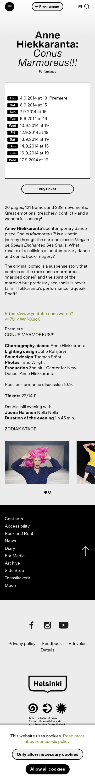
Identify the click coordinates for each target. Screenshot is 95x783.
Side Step (14, 571)
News (10, 541)
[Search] (86, 6)
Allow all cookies (47, 769)
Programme (47, 6)
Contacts (14, 519)
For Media (15, 556)
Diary (10, 548)
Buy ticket (47, 189)
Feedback (52, 644)
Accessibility (17, 526)
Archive (12, 563)
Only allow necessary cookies (47, 754)
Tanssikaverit (17, 578)
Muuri (10, 585)
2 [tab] (50, 493)
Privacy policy (21, 644)
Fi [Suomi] (80, 7)
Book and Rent (19, 534)
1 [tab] (46, 493)
